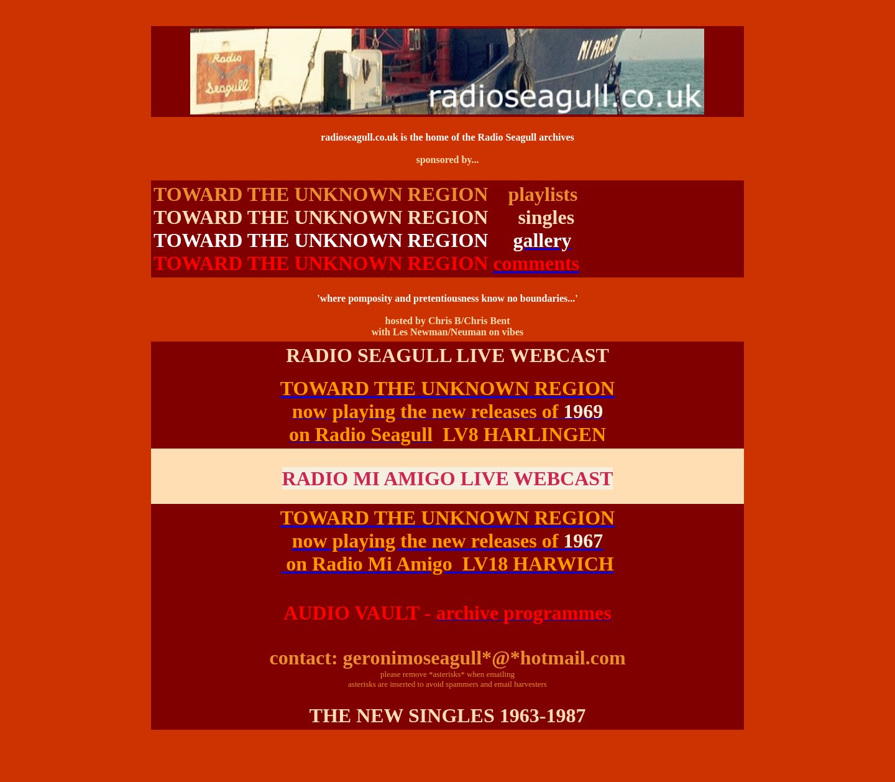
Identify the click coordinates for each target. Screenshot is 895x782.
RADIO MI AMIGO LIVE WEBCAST (447, 478)
